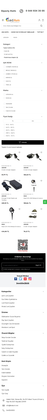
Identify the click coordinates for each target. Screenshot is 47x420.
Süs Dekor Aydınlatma (9, 299)
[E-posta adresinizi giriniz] (23, 265)
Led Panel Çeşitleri (8, 303)
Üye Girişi (5, 393)
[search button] (41, 26)
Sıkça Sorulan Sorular (9, 337)
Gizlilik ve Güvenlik (8, 355)
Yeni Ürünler (6, 369)
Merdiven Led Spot (8, 327)
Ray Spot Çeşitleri (8, 320)
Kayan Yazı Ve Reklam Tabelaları (22, 32)
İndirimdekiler (6, 373)
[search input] (23, 26)
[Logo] (15, 20)
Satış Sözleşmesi (7, 348)
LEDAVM (6, 37)
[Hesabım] (39, 20)
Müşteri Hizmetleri (8, 376)
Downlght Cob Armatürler (11, 324)
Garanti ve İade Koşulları (10, 352)
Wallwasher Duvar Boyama (11, 316)
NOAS (15, 37)
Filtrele (23, 142)
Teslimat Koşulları (7, 341)
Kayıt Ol (38, 265)
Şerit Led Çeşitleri (8, 296)
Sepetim (5, 380)
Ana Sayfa (5, 32)
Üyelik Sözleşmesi (8, 345)
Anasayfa (5, 365)
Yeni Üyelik (5, 390)
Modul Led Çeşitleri (8, 306)
